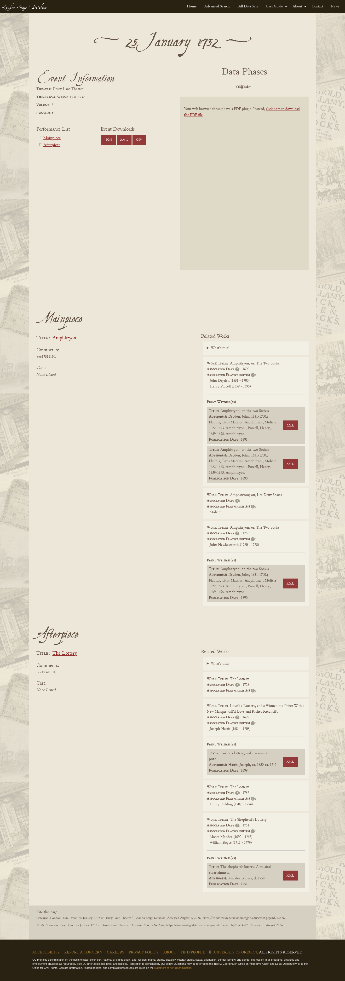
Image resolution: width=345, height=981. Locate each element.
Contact (317, 6)
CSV (139, 140)
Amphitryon (64, 338)
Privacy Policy (144, 952)
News (335, 6)
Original (230, 87)
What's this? (220, 348)
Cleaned (256, 87)
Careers (115, 952)
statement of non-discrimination (172, 967)
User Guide (274, 6)
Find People (193, 952)
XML (124, 140)
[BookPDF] (244, 189)
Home (192, 6)
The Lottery (64, 653)
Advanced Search (217, 6)
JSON (108, 140)
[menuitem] (192, 6)
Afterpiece (51, 145)
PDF (203, 87)
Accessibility (46, 952)
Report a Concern (83, 952)
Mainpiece (52, 138)
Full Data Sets (247, 6)
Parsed (283, 87)
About (297, 6)
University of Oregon (234, 952)
